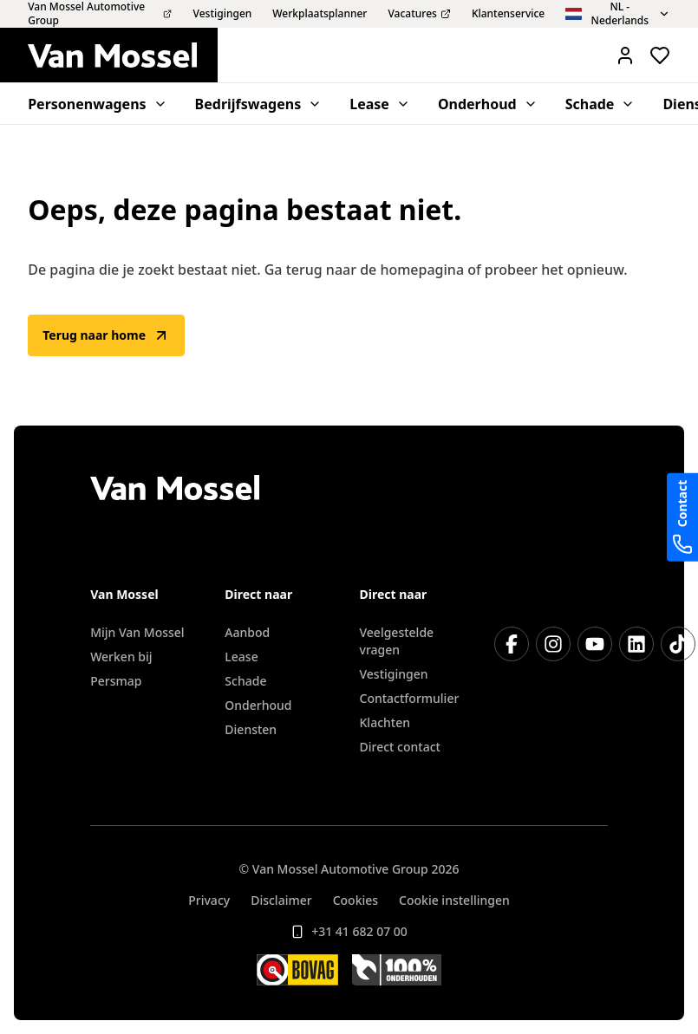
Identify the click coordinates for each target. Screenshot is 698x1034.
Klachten (385, 722)
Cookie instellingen (454, 900)
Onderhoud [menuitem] (488, 104)
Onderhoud (258, 705)
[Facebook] (511, 644)
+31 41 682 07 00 (349, 931)
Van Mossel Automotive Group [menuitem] (100, 14)
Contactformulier (410, 698)
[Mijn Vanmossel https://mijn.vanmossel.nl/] (625, 55)
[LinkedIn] (636, 644)
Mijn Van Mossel (137, 632)
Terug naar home (106, 335)
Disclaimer (281, 900)
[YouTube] (594, 644)
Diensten (251, 729)
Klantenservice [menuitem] (508, 14)
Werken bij (121, 656)
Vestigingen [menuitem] (222, 14)
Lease (241, 656)
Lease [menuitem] (379, 104)
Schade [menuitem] (600, 104)
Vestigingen (394, 674)
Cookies (355, 900)
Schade (245, 681)
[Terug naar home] (123, 55)
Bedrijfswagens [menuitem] (259, 104)
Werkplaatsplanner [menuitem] (319, 14)
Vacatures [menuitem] (419, 14)
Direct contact (400, 746)
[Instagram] (553, 644)
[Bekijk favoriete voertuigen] (659, 55)
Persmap (115, 681)
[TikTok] (678, 644)
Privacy (209, 900)
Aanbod (247, 632)
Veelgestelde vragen (397, 641)
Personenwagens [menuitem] (97, 104)
